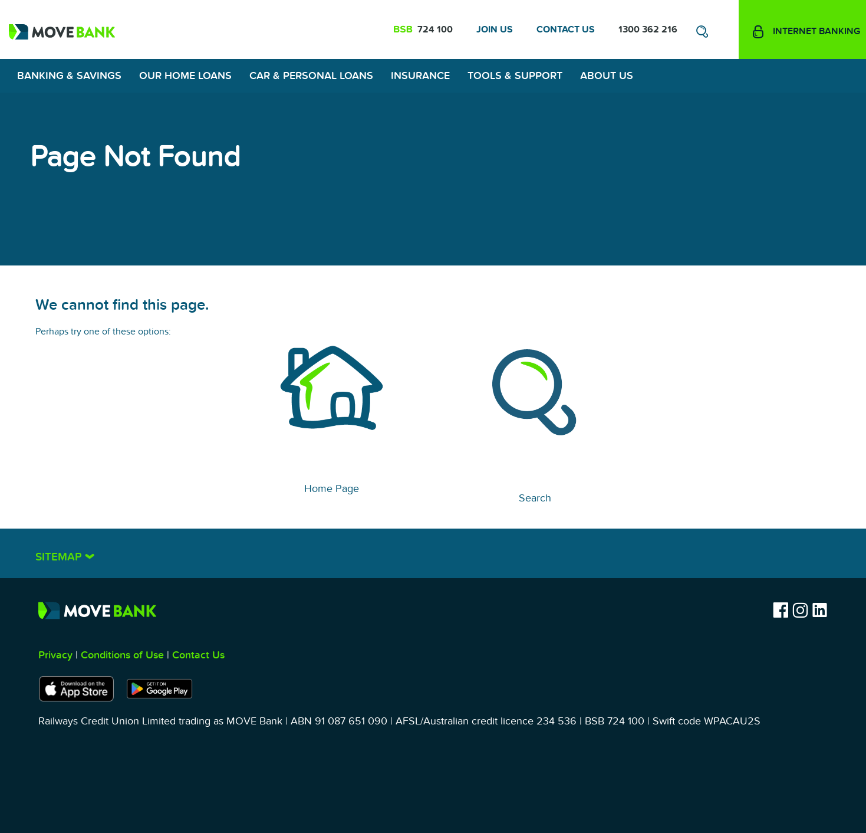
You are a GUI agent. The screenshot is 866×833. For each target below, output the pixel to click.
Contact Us (565, 29)
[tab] (433, 553)
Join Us (494, 29)
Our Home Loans (185, 76)
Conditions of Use (122, 655)
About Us (606, 76)
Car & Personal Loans (311, 76)
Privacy (55, 655)
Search (535, 498)
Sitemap (60, 557)
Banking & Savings (69, 76)
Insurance (420, 76)
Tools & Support (514, 76)
